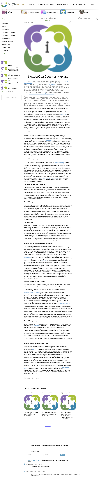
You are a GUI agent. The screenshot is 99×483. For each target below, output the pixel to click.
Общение (72, 4)
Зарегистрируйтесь (34, 460)
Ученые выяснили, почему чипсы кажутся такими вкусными (14, 63)
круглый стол (6, 44)
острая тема (6, 47)
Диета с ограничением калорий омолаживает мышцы (13, 70)
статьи (4, 53)
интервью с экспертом (9, 32)
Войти (92, 4)
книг (37, 229)
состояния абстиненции (63, 303)
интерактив (5, 29)
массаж (34, 349)
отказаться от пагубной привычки (41, 94)
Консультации (61, 4)
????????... (48, 426)
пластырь (43, 260)
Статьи (43, 388)
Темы (10, 19)
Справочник (50, 4)
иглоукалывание (35, 325)
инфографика (6, 38)
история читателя (7, 41)
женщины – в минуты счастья (32, 292)
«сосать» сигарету (58, 191)
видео (4, 26)
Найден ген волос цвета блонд (14, 82)
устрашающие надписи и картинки (49, 178)
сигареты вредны (59, 162)
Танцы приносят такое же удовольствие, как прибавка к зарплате (14, 76)
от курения (51, 84)
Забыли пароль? (46, 457)
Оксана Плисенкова (31, 471)
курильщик (64, 114)
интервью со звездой (8, 36)
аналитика (5, 23)
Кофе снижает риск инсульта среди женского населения (14, 89)
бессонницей (27, 257)
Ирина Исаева (30, 464)
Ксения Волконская (33, 378)
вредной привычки (29, 117)
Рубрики (40, 4)
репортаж (5, 51)
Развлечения (82, 4)
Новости (31, 4)
